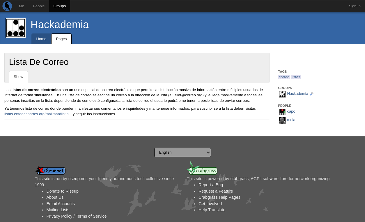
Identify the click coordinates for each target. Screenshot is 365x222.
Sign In (355, 6)
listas (296, 77)
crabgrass (239, 178)
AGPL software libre (269, 178)
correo (284, 77)
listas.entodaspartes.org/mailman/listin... (38, 114)
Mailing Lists (58, 209)
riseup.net (77, 178)
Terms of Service (91, 216)
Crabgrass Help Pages (219, 197)
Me (21, 6)
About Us (55, 197)
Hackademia (60, 25)
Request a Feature (216, 191)
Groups (60, 6)
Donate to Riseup (63, 191)
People (39, 6)
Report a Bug (211, 184)
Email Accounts (61, 203)
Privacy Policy (59, 216)
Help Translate (212, 209)
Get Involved (210, 203)
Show (18, 76)
